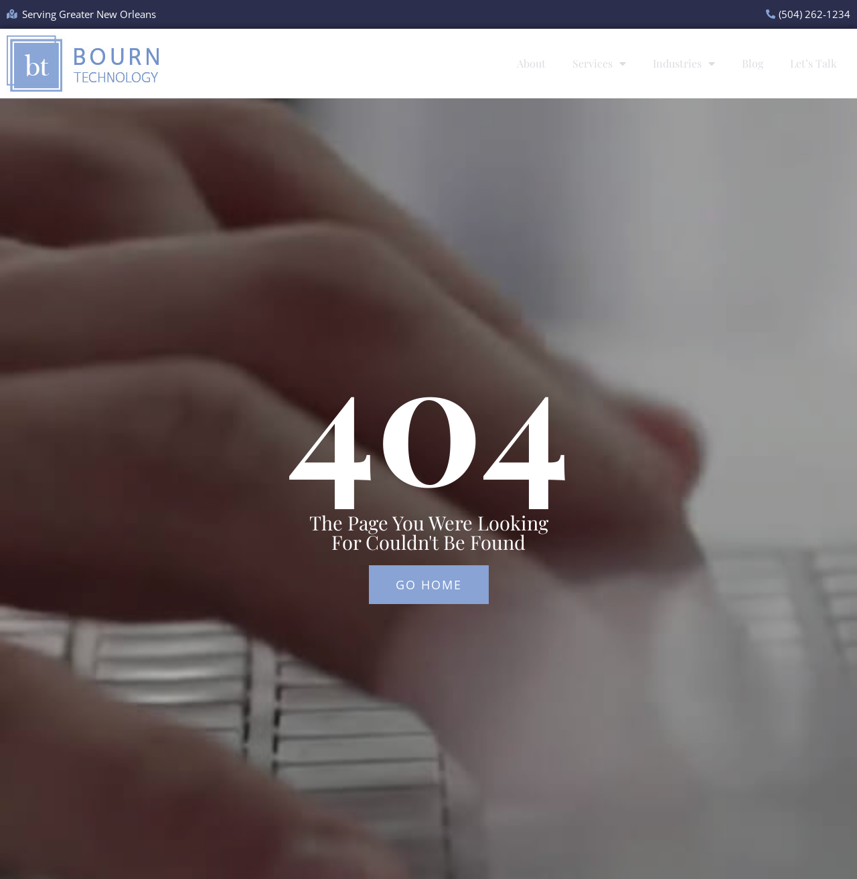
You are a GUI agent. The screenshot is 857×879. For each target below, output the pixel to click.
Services (599, 64)
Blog (752, 63)
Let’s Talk (813, 63)
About (531, 63)
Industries (684, 64)
